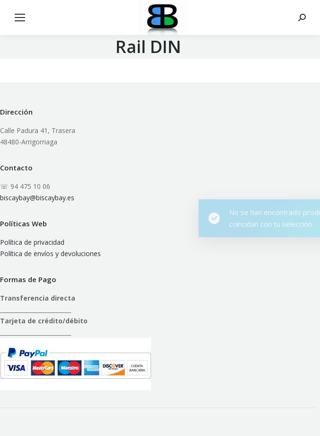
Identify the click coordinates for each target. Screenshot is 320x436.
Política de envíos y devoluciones (50, 253)
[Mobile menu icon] (20, 17)
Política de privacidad (32, 242)
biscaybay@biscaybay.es (37, 197)
